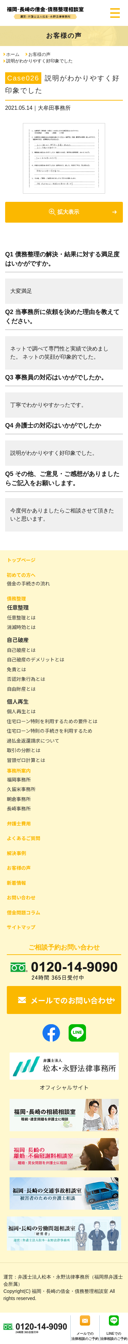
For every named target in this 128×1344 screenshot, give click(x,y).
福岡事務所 (19, 779)
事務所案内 (19, 770)
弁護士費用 (19, 823)
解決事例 (16, 853)
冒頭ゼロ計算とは (26, 760)
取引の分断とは (23, 750)
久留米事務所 (21, 789)
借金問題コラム (23, 912)
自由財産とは (21, 688)
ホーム (12, 54)
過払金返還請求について (33, 740)
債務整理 (16, 598)
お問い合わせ (21, 897)
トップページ (21, 559)
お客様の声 (39, 54)
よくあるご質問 (23, 838)
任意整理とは (21, 617)
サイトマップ (21, 927)
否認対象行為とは (26, 678)
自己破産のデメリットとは (35, 659)
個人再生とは (21, 711)
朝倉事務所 (19, 798)
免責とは (16, 669)
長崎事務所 (19, 808)
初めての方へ (21, 574)
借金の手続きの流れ (28, 583)
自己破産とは (21, 649)
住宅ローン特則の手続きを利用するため (50, 730)
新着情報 (16, 882)
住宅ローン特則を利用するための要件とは (52, 721)
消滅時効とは (21, 627)
